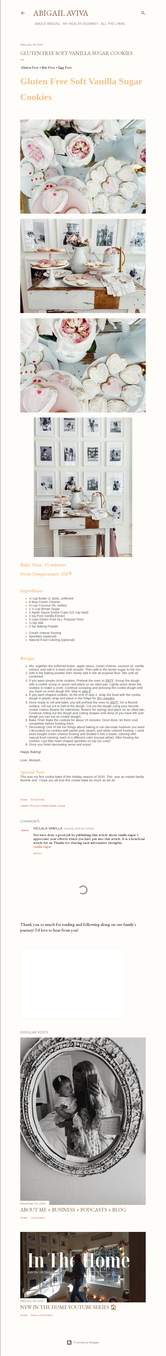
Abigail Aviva (60, 13)
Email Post (37, 799)
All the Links (111, 24)
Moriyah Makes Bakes (42, 805)
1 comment (38, 1217)
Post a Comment (42, 1315)
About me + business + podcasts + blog (73, 1209)
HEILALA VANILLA (47, 828)
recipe (61, 805)
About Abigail (46, 24)
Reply (37, 853)
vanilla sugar (42, 847)
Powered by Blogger (83, 1342)
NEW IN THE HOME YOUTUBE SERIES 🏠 (68, 1307)
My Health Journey (79, 24)
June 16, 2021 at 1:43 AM (79, 828)
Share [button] (23, 799)
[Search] (143, 12)
